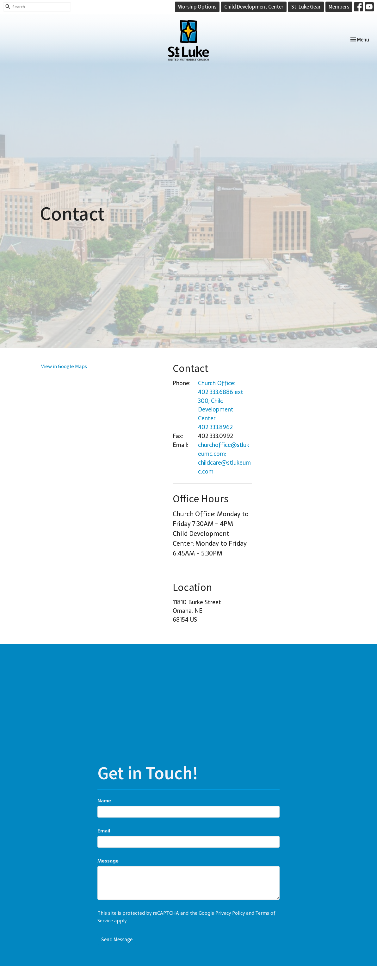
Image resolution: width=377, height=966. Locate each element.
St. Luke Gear (306, 6)
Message (108, 860)
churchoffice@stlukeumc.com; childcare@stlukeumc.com (224, 458)
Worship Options (197, 6)
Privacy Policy (230, 913)
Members (339, 6)
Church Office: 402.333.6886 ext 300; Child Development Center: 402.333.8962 (220, 405)
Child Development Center (253, 6)
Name (104, 800)
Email (103, 830)
